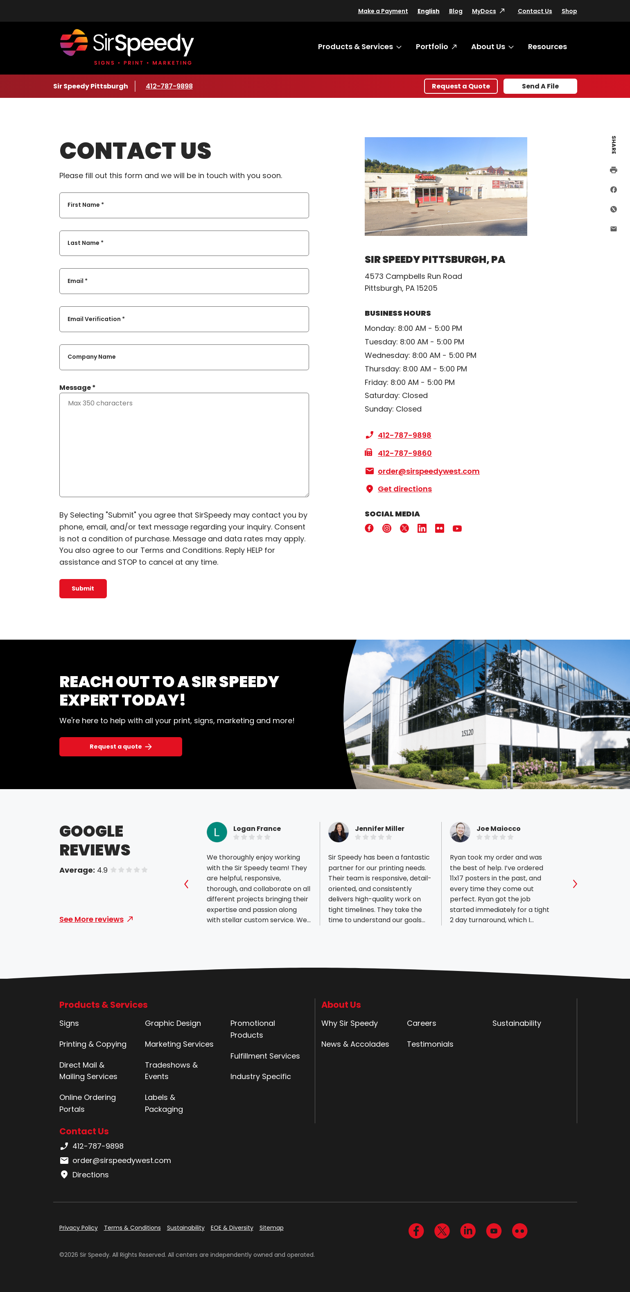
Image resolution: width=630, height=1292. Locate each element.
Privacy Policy (78, 1228)
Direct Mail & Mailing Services (88, 1071)
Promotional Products (252, 1029)
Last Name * (86, 243)
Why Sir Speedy (349, 1023)
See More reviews (91, 919)
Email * (78, 281)
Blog (456, 11)
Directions (84, 1175)
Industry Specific (260, 1076)
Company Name (92, 357)
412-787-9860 (398, 453)
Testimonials (430, 1044)
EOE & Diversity (232, 1228)
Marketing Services (179, 1044)
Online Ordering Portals (87, 1103)
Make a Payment (383, 11)
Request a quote (116, 746)
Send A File (540, 86)
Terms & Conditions (132, 1228)
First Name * (86, 205)
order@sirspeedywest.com (422, 471)
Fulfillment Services (265, 1056)
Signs (69, 1023)
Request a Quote (461, 86)
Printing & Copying (92, 1044)
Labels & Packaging (164, 1103)
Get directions (398, 489)
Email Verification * (96, 319)
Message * (77, 387)
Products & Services (355, 46)
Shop (569, 11)
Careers (421, 1023)
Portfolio (432, 46)
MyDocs (484, 11)
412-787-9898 (170, 86)
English (429, 11)
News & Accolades (355, 1044)
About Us (488, 46)
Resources (547, 46)
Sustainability (516, 1023)
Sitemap (272, 1228)
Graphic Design (173, 1023)
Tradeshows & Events (171, 1071)
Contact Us (535, 11)
